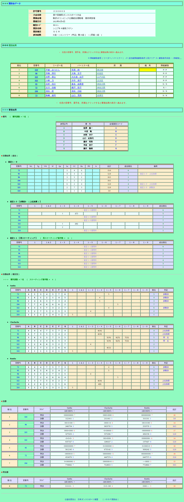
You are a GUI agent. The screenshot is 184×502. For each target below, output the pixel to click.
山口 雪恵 (76, 95)
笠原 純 (75, 70)
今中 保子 (76, 80)
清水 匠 (49, 91)
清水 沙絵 (76, 91)
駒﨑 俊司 (50, 95)
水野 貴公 (50, 77)
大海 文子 (76, 73)
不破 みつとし (52, 70)
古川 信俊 (50, 87)
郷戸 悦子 (76, 87)
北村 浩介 (50, 84)
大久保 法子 (77, 77)
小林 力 (49, 80)
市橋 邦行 (50, 73)
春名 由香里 (77, 84)
